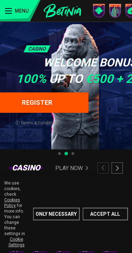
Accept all (105, 214)
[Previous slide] (103, 168)
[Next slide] (117, 168)
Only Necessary (56, 214)
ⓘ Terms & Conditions (37, 123)
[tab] (59, 153)
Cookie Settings (16, 242)
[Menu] (20, 10)
